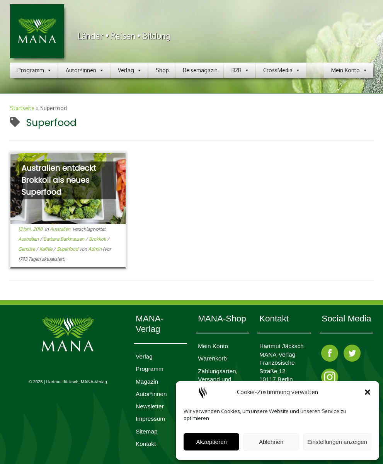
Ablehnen (271, 442)
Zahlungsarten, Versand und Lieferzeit (218, 379)
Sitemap (146, 431)
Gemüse (27, 249)
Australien (60, 229)
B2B (240, 70)
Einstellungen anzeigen (337, 442)
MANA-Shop (222, 318)
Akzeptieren (211, 442)
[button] (367, 392)
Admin (95, 249)
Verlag (130, 70)
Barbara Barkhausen (64, 239)
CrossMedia (281, 70)
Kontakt (146, 443)
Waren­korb (212, 358)
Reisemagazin (200, 70)
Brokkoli (98, 239)
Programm (34, 70)
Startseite (22, 108)
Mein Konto (349, 70)
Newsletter (150, 406)
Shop (162, 70)
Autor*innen (85, 70)
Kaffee (46, 249)
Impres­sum (150, 418)
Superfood (68, 249)
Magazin (147, 381)
